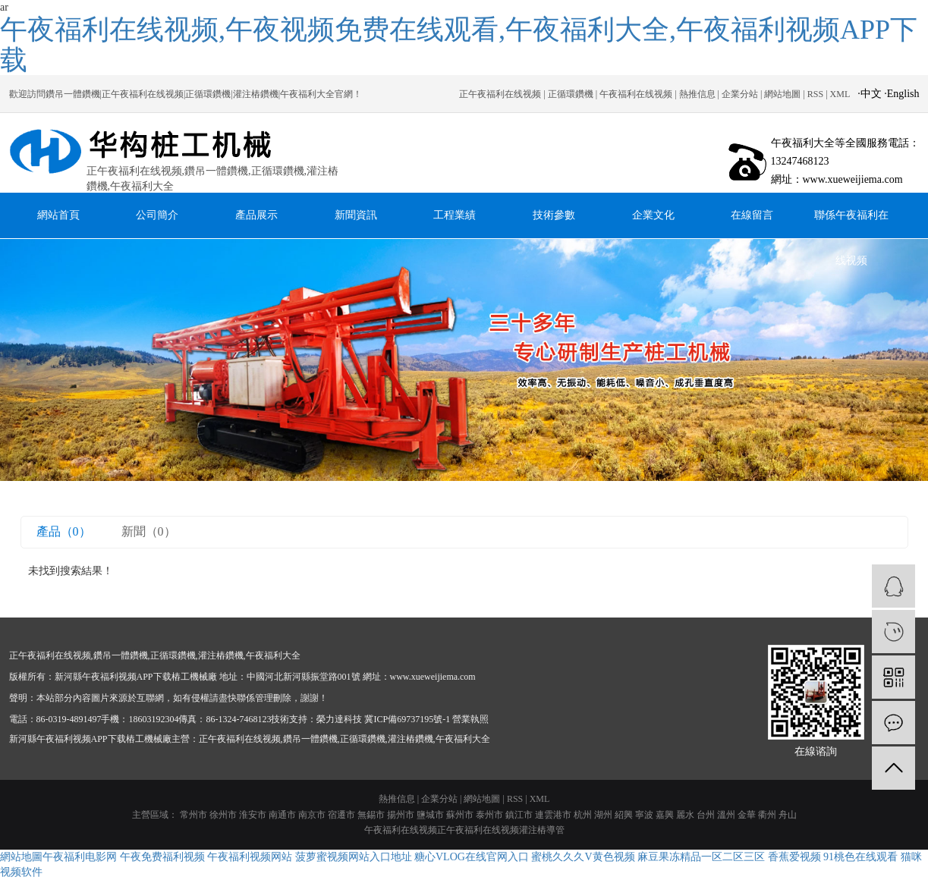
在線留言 (752, 215)
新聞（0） (148, 531)
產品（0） (63, 531)
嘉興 (665, 814)
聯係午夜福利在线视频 (851, 223)
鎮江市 (519, 814)
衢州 (767, 814)
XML (840, 94)
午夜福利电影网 (79, 857)
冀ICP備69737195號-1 (407, 719)
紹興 (624, 814)
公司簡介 (157, 215)
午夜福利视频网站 (249, 857)
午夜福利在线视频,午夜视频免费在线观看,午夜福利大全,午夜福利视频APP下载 (458, 44)
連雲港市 (553, 814)
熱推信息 (697, 94)
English (903, 93)
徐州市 (223, 814)
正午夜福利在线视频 (500, 94)
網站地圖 (782, 94)
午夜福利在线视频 (635, 94)
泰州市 (489, 814)
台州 (706, 814)
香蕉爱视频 (794, 857)
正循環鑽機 (570, 94)
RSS (815, 94)
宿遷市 (341, 814)
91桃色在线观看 (860, 857)
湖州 (603, 814)
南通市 (282, 814)
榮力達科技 (339, 719)
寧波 (644, 814)
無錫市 (371, 814)
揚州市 (400, 814)
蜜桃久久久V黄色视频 (582, 857)
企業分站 (740, 94)
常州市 (193, 814)
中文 (871, 93)
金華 (747, 814)
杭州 (583, 814)
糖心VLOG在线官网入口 (471, 857)
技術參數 (554, 215)
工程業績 (454, 215)
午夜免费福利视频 (162, 857)
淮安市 (252, 814)
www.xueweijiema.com (433, 676)
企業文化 (653, 215)
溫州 (726, 814)
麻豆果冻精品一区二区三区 (701, 857)
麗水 (685, 814)
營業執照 (470, 719)
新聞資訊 (356, 215)
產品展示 (256, 215)
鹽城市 (430, 814)
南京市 (312, 814)
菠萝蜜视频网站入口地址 (353, 857)
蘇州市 (459, 814)
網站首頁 (58, 215)
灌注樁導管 (542, 830)
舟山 (788, 814)
